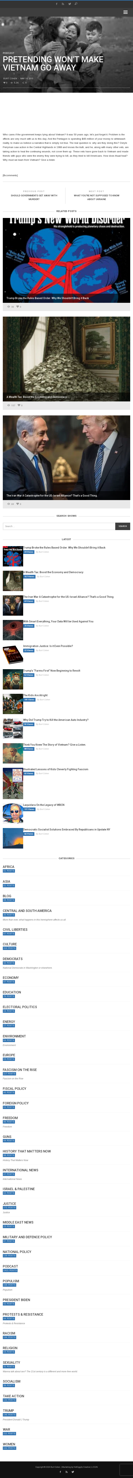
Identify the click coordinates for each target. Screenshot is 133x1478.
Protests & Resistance (23, 1314)
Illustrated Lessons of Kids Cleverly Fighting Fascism (55, 769)
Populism (11, 1281)
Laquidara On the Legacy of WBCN (43, 804)
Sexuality (11, 1362)
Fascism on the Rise (20, 1070)
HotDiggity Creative (82, 1467)
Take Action (13, 1396)
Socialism (11, 1381)
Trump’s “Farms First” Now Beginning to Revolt (51, 670)
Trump (8, 1411)
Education (12, 992)
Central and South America (27, 911)
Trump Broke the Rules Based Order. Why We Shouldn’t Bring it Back (64, 547)
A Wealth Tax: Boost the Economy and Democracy (53, 572)
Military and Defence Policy (27, 1237)
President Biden (16, 1300)
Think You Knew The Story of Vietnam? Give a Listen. (54, 744)
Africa (8, 867)
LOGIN (95, 1467)
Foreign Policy (16, 1103)
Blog (7, 896)
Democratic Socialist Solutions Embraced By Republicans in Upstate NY (66, 829)
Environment (14, 1036)
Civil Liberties (15, 930)
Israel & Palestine (19, 1189)
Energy (9, 1022)
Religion (10, 1348)
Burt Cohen (10, 78)
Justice (9, 1204)
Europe (9, 1055)
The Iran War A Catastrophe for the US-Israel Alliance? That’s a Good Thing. (68, 596)
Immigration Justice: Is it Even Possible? (48, 646)
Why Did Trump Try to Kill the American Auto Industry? (56, 719)
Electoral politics (20, 1007)
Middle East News (18, 1222)
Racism (9, 1333)
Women (9, 1444)
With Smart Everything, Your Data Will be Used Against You (58, 621)
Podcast (8, 53)
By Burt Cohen (42, 552)
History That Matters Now (27, 1151)
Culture (10, 944)
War (6, 1429)
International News (20, 1170)
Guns (7, 1137)
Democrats (13, 959)
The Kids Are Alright (35, 695)
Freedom (10, 1118)
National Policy (17, 1252)
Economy (11, 978)
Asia (6, 881)
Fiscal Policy (14, 1089)
